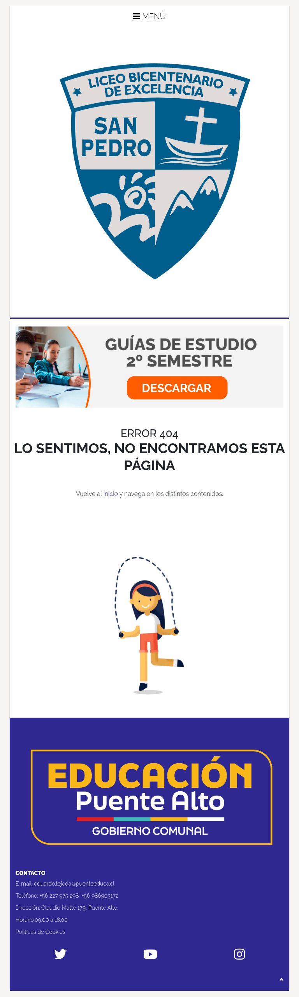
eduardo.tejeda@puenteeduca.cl (74, 884)
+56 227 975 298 (59, 896)
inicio (111, 494)
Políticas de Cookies (40, 932)
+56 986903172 (100, 896)
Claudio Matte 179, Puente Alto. (79, 908)
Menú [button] (149, 16)
